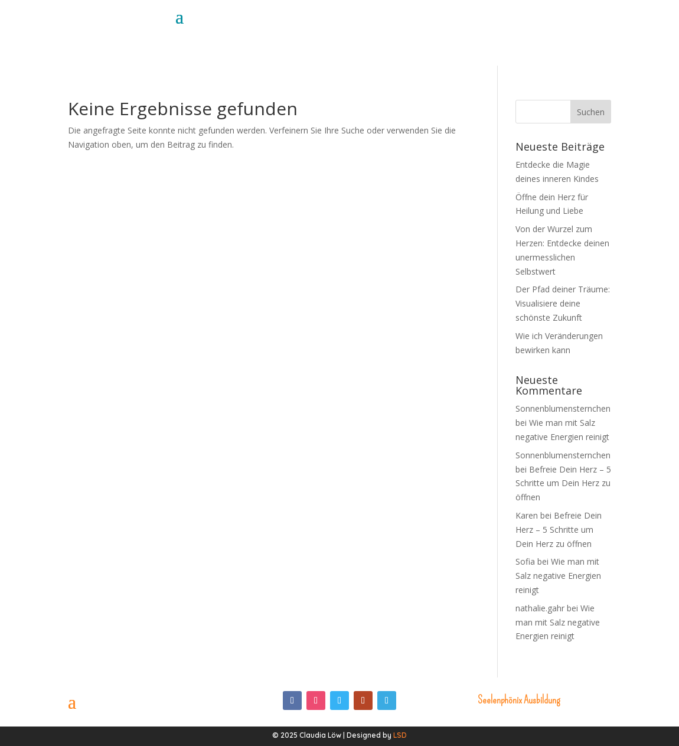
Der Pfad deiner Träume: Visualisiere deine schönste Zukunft (562, 303)
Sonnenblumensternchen (563, 408)
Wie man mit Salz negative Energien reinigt (558, 575)
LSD (400, 735)
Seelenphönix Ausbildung (519, 699)
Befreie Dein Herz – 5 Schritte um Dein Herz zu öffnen (563, 483)
